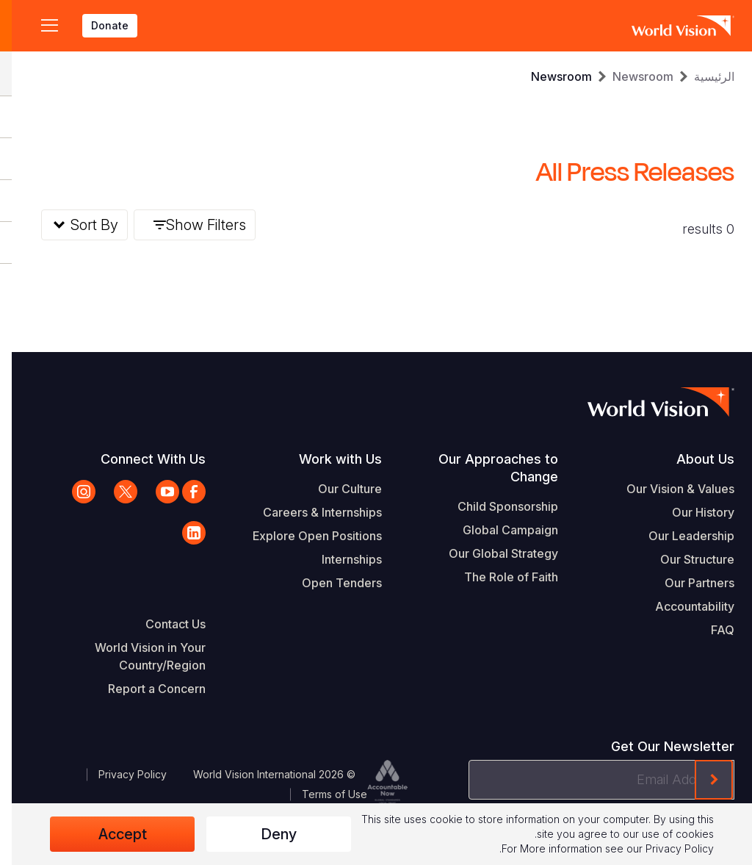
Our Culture (338, 488)
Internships (340, 559)
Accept (111, 834)
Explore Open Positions (305, 535)
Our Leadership (680, 535)
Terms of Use (322, 794)
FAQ (711, 629)
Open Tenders (330, 582)
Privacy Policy (121, 774)
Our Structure (685, 559)
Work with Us (328, 459)
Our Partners (688, 582)
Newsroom (631, 76)
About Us (694, 459)
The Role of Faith (499, 577)
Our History (691, 512)
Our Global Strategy (491, 553)
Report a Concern (145, 688)
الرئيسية (702, 76)
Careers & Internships (310, 512)
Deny (267, 834)
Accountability (683, 606)
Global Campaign (498, 530)
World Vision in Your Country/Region (138, 656)
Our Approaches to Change (486, 467)
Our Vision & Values (669, 488)
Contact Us (164, 624)
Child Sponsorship (496, 506)
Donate (98, 25)
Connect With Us (141, 459)
